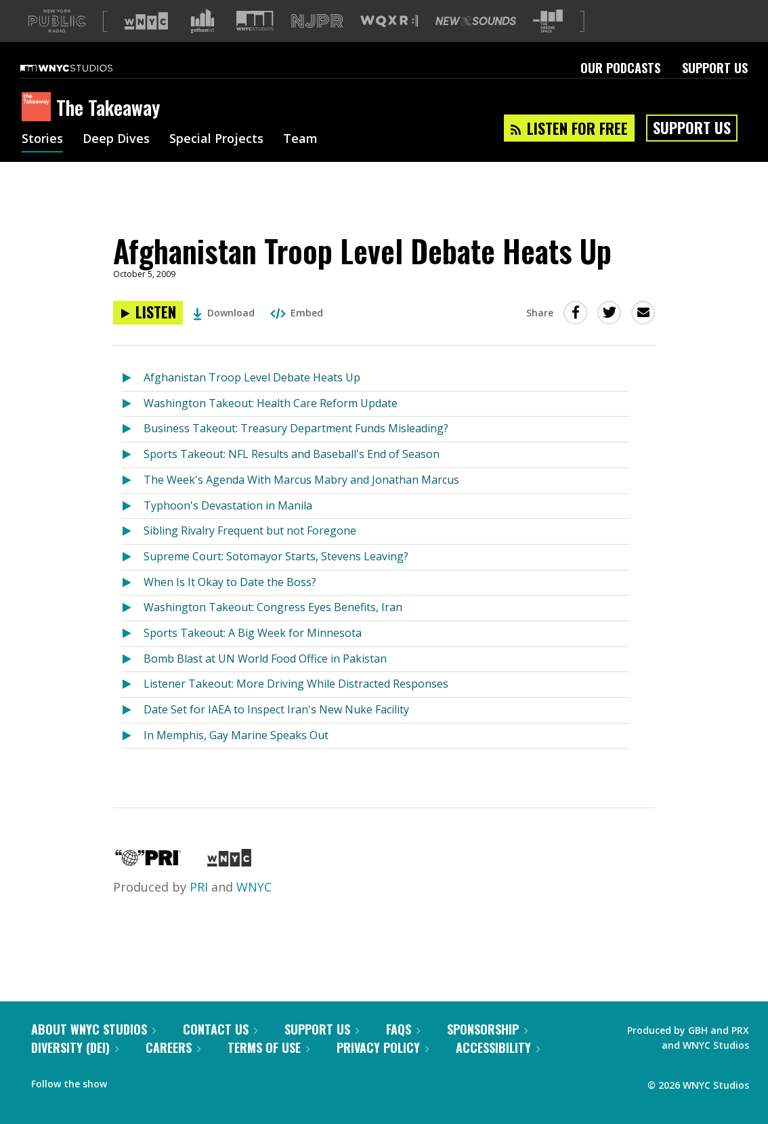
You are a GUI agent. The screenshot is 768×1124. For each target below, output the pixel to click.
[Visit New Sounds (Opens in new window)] (475, 42)
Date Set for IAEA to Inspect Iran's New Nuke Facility (276, 731)
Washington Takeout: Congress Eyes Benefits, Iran (273, 628)
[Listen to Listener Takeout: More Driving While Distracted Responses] (132, 706)
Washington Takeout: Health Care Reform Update (271, 424)
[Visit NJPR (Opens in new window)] (317, 43)
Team (300, 161)
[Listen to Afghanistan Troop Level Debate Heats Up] (148, 334)
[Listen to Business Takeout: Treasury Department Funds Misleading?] (132, 450)
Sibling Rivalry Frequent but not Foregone (250, 552)
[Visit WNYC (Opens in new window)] (146, 42)
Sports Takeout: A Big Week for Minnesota (253, 654)
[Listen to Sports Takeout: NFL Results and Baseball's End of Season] (132, 476)
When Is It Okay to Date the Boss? (230, 603)
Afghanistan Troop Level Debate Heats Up (252, 399)
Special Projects (216, 161)
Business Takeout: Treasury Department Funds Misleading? (296, 449)
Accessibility (498, 1069)
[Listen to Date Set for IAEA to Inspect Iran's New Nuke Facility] (132, 732)
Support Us (715, 89)
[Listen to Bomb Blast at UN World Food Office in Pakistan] (132, 681)
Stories (42, 161)
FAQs (403, 1051)
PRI (199, 908)
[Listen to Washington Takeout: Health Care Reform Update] (132, 425)
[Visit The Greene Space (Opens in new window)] (548, 43)
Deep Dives (116, 161)
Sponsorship (487, 1051)
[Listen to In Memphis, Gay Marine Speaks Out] (132, 757)
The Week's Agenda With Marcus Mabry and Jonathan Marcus (301, 501)
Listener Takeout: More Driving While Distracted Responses (296, 705)
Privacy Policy (383, 1069)
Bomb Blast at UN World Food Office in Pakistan (265, 680)
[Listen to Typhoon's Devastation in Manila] (132, 528)
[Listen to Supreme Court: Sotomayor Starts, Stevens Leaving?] (132, 578)
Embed (296, 334)
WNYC (254, 908)
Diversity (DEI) (75, 1069)
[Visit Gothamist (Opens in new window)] (202, 42)
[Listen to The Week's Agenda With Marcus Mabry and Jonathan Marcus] (132, 502)
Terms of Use (269, 1069)
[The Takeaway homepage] (39, 129)
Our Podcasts (620, 89)
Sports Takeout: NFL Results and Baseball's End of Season (292, 475)
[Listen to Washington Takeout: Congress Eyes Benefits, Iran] (132, 629)
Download (224, 334)
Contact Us (220, 1051)
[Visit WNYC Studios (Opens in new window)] (255, 42)
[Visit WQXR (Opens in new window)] (389, 43)
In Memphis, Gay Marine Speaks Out (236, 756)
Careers (173, 1069)
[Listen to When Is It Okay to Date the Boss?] (132, 604)
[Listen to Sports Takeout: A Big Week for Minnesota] (132, 655)
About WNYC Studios (93, 1051)
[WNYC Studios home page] (83, 89)
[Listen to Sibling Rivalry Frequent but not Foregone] (132, 553)
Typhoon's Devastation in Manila (228, 527)
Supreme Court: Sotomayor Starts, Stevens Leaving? (276, 577)
